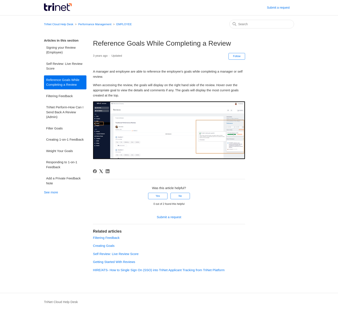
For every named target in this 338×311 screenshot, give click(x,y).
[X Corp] (101, 171)
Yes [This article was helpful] (158, 195)
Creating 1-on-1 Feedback (65, 139)
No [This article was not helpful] (180, 195)
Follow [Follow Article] (237, 56)
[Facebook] (95, 171)
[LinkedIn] (108, 171)
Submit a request (278, 7)
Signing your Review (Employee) (61, 50)
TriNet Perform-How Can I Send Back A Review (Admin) (64, 112)
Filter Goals (54, 128)
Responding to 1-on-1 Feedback (61, 164)
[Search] (261, 24)
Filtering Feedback (59, 96)
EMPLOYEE (124, 24)
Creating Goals (103, 245)
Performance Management (94, 24)
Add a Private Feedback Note (63, 180)
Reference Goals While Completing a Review (62, 82)
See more (51, 192)
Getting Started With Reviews (114, 262)
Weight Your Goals (59, 151)
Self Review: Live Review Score (64, 66)
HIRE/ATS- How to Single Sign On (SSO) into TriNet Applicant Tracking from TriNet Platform (159, 270)
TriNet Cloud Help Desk (59, 24)
